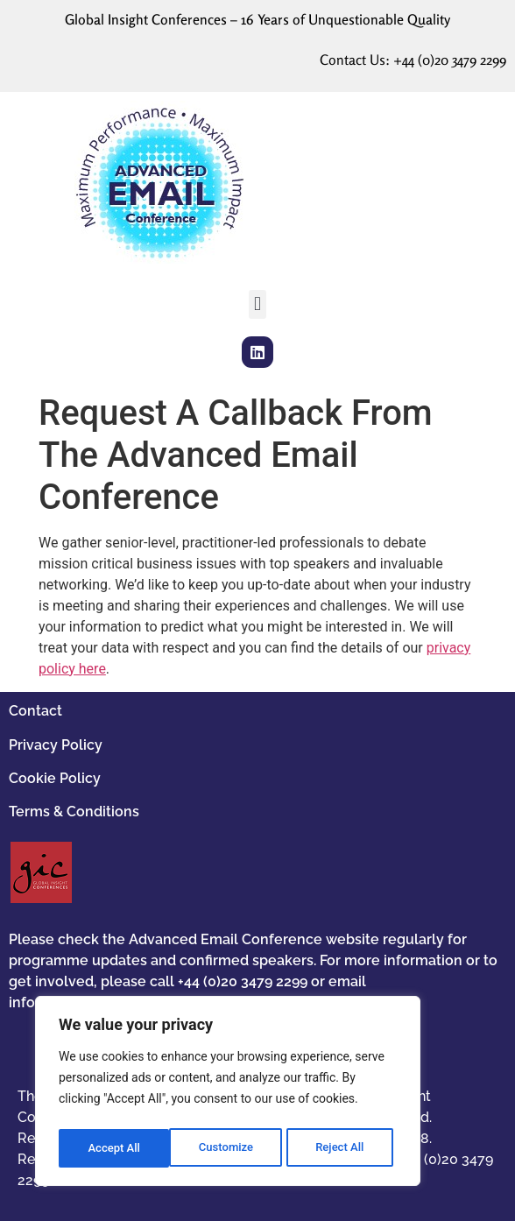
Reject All (229, 1148)
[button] (257, 304)
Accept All (342, 1148)
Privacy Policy (55, 745)
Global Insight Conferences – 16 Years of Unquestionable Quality (257, 19)
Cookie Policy (55, 778)
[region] (227, 1094)
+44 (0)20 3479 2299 (449, 59)
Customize (114, 1148)
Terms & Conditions (74, 811)
